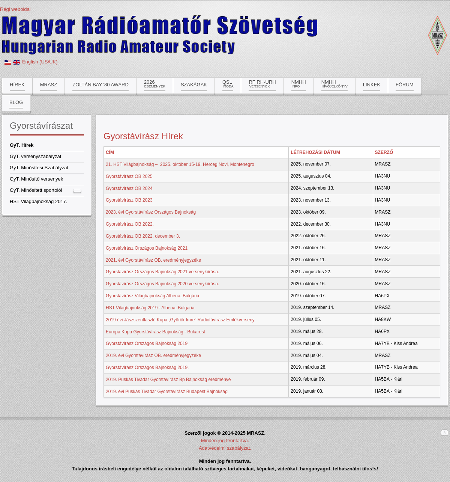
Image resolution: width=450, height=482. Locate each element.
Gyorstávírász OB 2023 (129, 200)
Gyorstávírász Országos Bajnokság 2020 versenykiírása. (162, 283)
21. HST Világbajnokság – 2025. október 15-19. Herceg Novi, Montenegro (180, 164)
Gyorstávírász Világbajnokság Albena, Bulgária (152, 295)
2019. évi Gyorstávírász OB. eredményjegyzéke (153, 355)
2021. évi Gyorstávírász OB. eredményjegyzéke (153, 259)
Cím (110, 152)
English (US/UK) (40, 62)
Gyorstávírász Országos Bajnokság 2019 (147, 343)
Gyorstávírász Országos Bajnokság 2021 (147, 248)
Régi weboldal (15, 9)
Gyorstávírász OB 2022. (130, 224)
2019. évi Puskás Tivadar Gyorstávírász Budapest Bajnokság (167, 391)
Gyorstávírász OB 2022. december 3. (143, 236)
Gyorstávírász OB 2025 (129, 176)
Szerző (384, 152)
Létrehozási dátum (315, 152)
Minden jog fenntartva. (225, 440)
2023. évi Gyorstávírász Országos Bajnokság (151, 212)
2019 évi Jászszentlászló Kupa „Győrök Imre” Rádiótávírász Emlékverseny (180, 319)
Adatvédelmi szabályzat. (225, 448)
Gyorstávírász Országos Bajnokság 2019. (147, 367)
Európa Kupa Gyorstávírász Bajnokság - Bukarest (155, 331)
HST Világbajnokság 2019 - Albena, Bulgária (150, 307)
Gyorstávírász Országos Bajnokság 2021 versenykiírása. (162, 271)
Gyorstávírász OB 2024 (129, 188)
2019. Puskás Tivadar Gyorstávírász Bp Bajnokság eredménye (168, 379)
